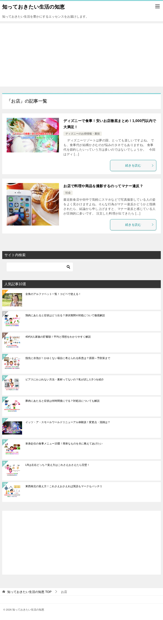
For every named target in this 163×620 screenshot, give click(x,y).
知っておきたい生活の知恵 (33, 6)
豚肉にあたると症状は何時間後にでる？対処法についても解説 (62, 400)
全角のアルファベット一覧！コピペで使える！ (53, 294)
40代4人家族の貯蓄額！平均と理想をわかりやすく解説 (58, 336)
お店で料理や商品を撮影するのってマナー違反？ (103, 186)
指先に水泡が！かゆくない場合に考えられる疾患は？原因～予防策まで (67, 358)
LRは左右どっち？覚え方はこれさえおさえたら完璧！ (57, 464)
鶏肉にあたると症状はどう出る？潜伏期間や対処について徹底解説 (65, 315)
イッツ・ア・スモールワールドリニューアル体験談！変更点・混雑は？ (67, 422)
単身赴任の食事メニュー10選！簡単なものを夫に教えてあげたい (63, 443)
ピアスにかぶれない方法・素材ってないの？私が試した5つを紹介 (64, 379)
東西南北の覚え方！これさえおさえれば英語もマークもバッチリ (63, 486)
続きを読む (139, 165)
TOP (29, 592)
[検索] (40, 267)
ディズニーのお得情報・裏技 (82, 133)
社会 (68, 192)
